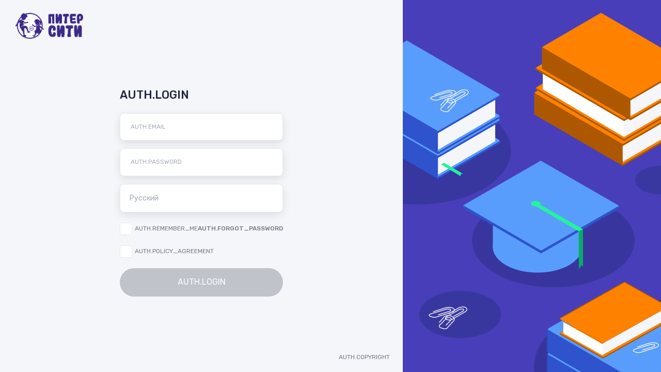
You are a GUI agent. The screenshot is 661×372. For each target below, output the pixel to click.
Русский (205, 198)
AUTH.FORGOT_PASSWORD (240, 228)
